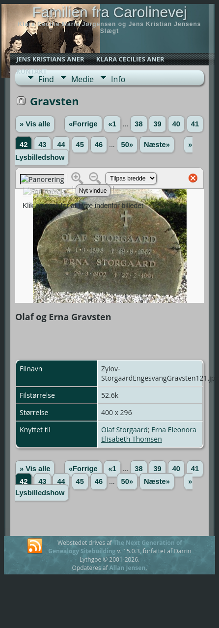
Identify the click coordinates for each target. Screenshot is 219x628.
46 (99, 145)
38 (138, 124)
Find (46, 79)
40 (176, 124)
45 (80, 145)
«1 (112, 124)
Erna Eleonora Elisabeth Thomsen (148, 434)
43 (42, 145)
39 (157, 124)
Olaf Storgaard (124, 429)
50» (127, 145)
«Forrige (83, 124)
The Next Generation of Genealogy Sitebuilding (115, 546)
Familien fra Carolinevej (109, 12)
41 (195, 124)
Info (118, 79)
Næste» (157, 145)
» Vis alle (35, 124)
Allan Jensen (128, 568)
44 (61, 145)
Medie (82, 79)
